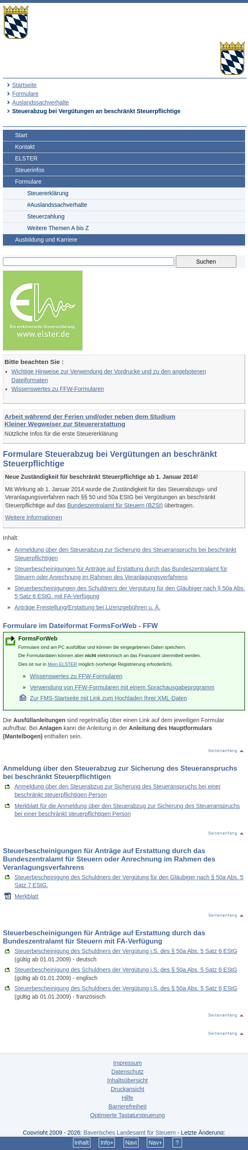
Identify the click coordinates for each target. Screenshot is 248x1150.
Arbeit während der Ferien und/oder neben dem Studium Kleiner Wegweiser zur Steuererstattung (90, 420)
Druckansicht (127, 1089)
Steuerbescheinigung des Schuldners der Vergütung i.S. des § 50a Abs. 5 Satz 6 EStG (126, 951)
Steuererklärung (47, 193)
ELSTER (26, 158)
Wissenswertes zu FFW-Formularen (58, 389)
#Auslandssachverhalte (57, 204)
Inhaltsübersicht (127, 1080)
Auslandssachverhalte (40, 102)
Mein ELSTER (62, 664)
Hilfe (127, 1097)
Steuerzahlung (45, 216)
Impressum (127, 1063)
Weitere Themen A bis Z (58, 228)
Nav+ (155, 1142)
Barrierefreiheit (127, 1106)
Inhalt (82, 1142)
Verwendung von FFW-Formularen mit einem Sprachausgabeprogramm (122, 687)
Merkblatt (27, 896)
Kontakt (24, 146)
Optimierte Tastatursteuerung (127, 1115)
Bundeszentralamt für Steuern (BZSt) (115, 505)
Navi (131, 1142)
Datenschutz (127, 1071)
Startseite (24, 85)
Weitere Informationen (33, 517)
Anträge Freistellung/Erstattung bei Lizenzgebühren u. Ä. (87, 607)
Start (21, 135)
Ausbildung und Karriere (46, 239)
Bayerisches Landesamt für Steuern (129, 1132)
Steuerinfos (29, 170)
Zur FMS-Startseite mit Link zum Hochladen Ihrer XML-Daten (108, 698)
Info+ (107, 1142)
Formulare (25, 93)
